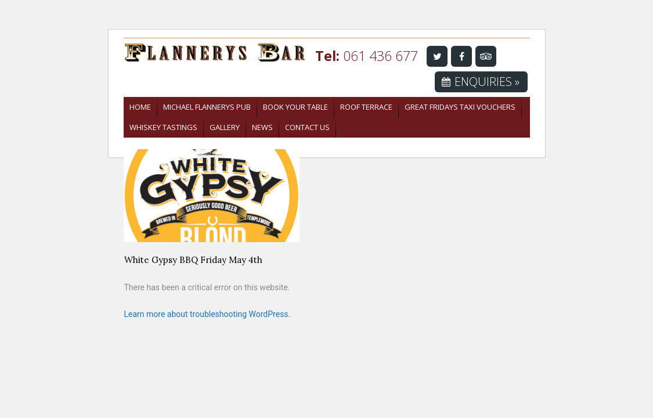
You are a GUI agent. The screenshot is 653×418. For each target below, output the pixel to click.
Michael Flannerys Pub (207, 107)
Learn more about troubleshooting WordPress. (207, 314)
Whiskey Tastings (163, 127)
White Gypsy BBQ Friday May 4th (193, 259)
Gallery (225, 127)
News (262, 127)
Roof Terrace (366, 107)
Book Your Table (295, 107)
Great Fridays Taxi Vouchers (460, 107)
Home (140, 107)
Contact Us (307, 127)
